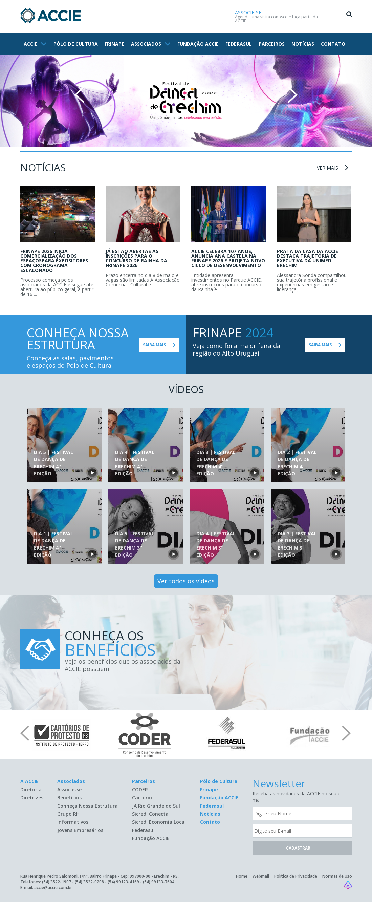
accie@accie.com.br (53, 887)
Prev (79, 95)
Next (293, 95)
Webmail (261, 876)
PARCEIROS (272, 44)
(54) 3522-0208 (89, 882)
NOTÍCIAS (302, 44)
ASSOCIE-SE (248, 12)
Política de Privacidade (295, 876)
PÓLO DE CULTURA (75, 44)
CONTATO (333, 44)
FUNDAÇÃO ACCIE (198, 44)
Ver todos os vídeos (186, 581)
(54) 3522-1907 (56, 882)
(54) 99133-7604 (158, 882)
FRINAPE (114, 44)
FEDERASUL (238, 44)
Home (241, 876)
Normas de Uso (337, 876)
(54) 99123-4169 (123, 882)
